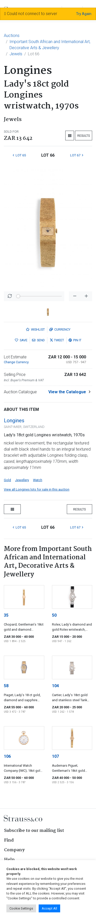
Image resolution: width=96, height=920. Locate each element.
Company (14, 850)
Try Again (83, 14)
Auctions (11, 35)
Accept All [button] (49, 908)
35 (6, 615)
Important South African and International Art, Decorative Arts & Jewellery (49, 44)
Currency (59, 329)
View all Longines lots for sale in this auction (36, 489)
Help (9, 859)
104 (55, 685)
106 (7, 756)
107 (55, 756)
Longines (14, 420)
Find (9, 840)
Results (83, 136)
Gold (7, 480)
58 (6, 685)
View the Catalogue (67, 391)
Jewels (15, 53)
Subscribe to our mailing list (34, 830)
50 (54, 615)
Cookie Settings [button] (21, 908)
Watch (37, 480)
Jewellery (22, 480)
